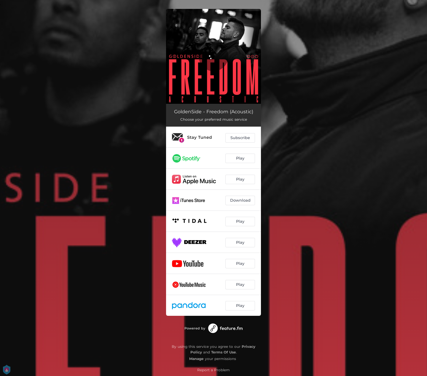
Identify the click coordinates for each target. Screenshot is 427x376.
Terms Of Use (223, 352)
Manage (196, 358)
